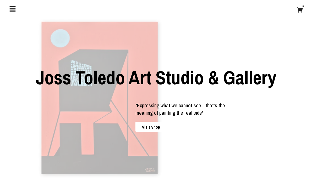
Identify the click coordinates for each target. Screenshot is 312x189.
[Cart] (300, 10)
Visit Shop (151, 127)
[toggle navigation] (12, 9)
